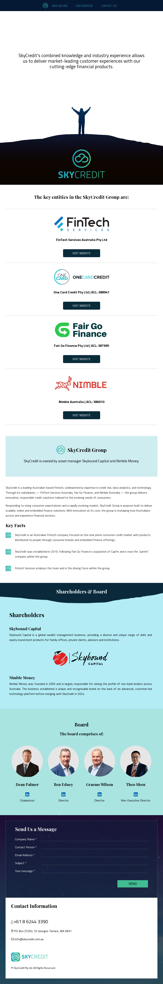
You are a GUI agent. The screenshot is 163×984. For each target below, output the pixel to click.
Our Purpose (84, 6)
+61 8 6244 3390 (31, 921)
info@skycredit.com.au (29, 939)
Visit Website (81, 253)
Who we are (60, 6)
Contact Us (109, 6)
